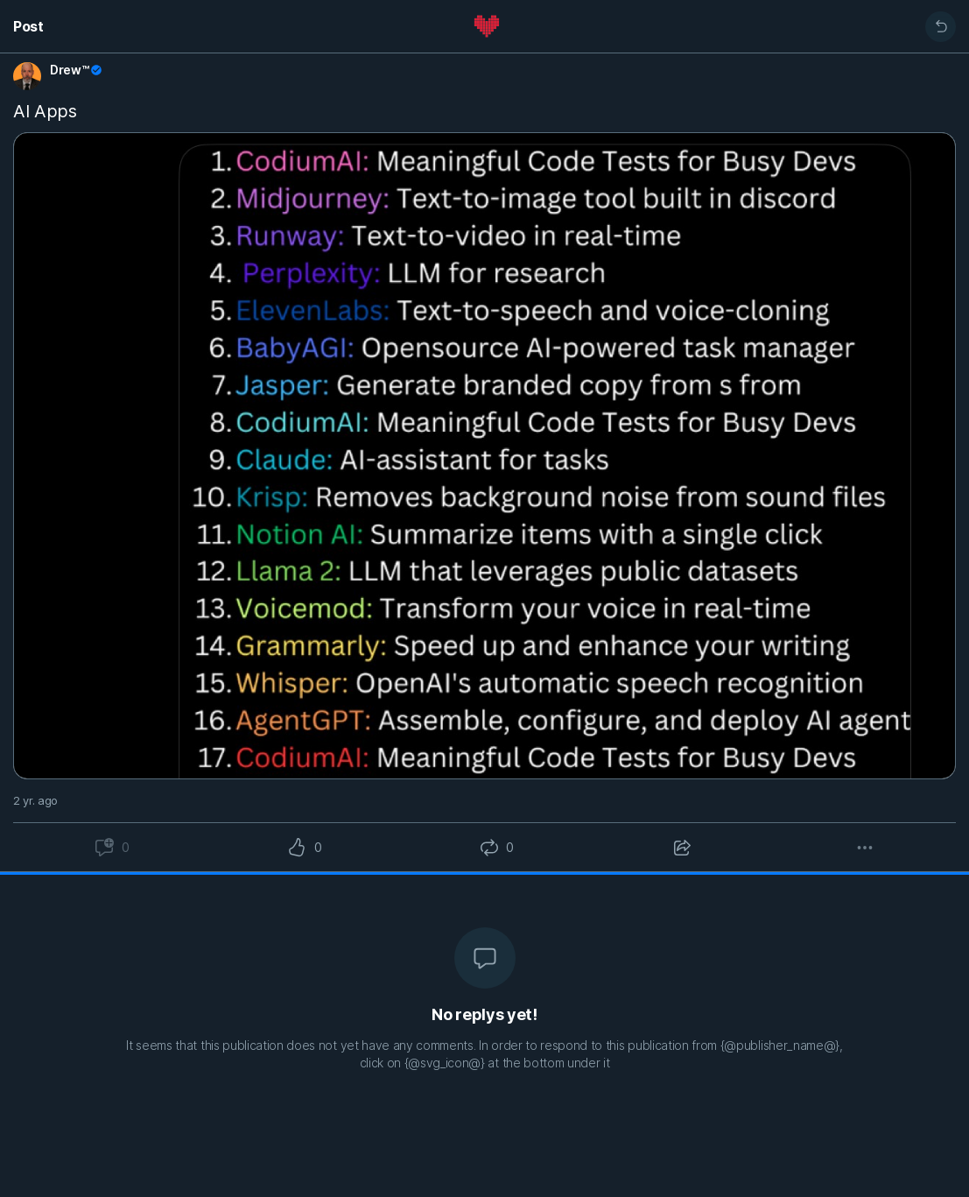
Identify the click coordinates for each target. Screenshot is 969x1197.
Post (28, 26)
